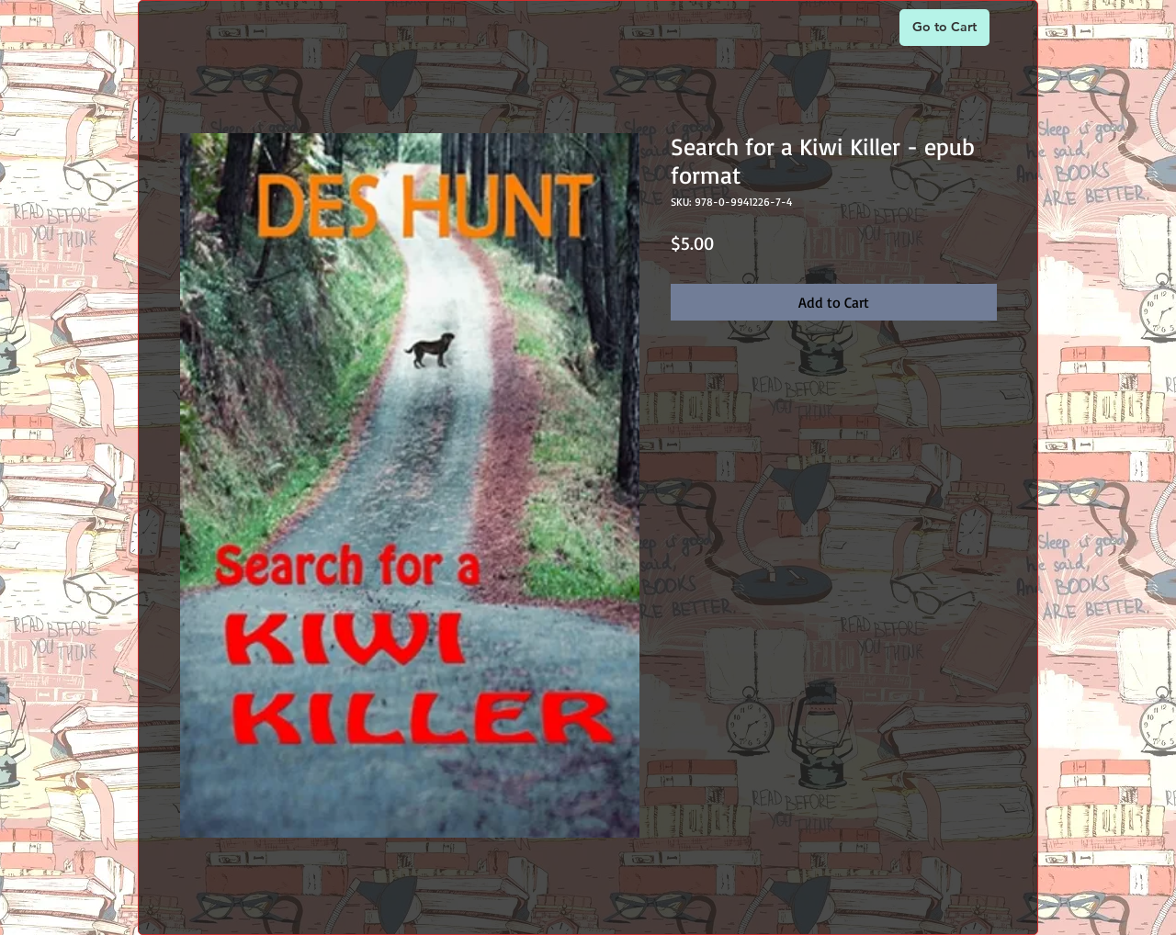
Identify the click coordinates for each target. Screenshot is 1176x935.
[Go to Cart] (944, 27)
